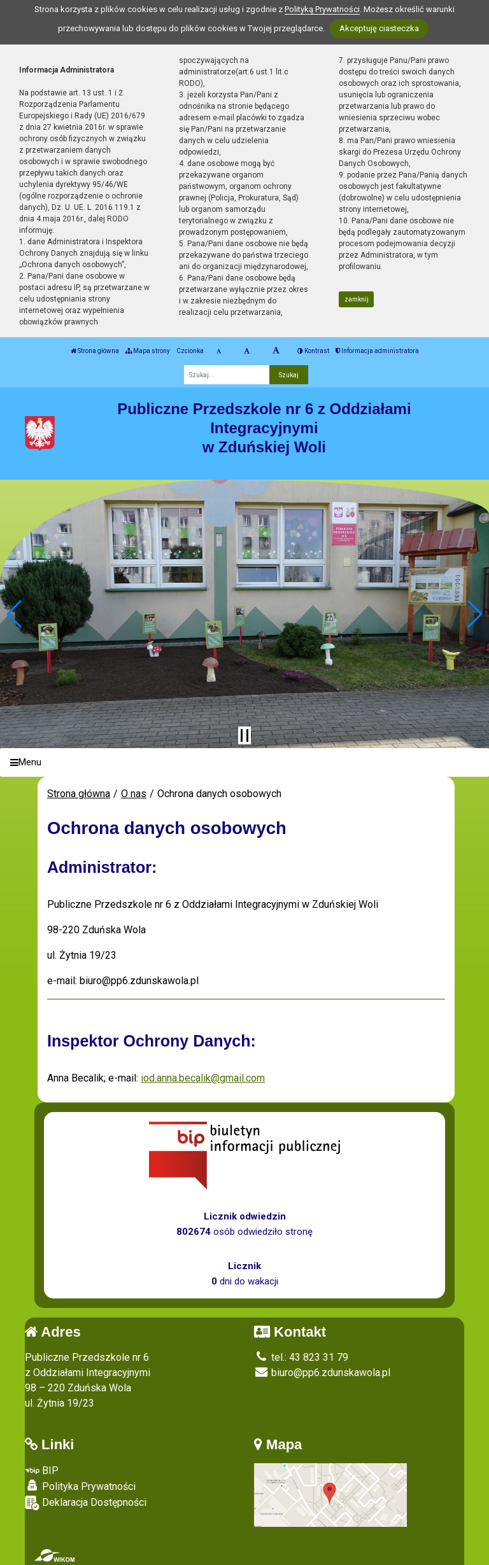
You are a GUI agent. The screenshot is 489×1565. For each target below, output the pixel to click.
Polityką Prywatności (322, 9)
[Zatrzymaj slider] (244, 735)
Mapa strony (147, 350)
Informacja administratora (377, 350)
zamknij (356, 299)
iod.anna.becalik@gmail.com (203, 1078)
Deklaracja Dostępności (85, 1503)
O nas (133, 794)
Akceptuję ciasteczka (379, 28)
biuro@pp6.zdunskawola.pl (322, 1373)
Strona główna (95, 350)
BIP (42, 1470)
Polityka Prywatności (80, 1486)
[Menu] (244, 762)
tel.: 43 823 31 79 (301, 1357)
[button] (15, 614)
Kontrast (313, 350)
